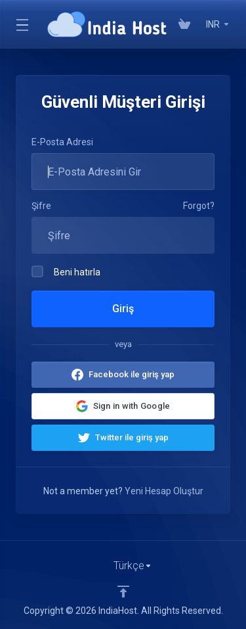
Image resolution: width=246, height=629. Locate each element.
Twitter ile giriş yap (132, 437)
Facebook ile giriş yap (131, 374)
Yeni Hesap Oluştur (164, 491)
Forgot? (199, 205)
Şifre (41, 205)
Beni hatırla (65, 271)
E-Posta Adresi (62, 142)
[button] (123, 406)
